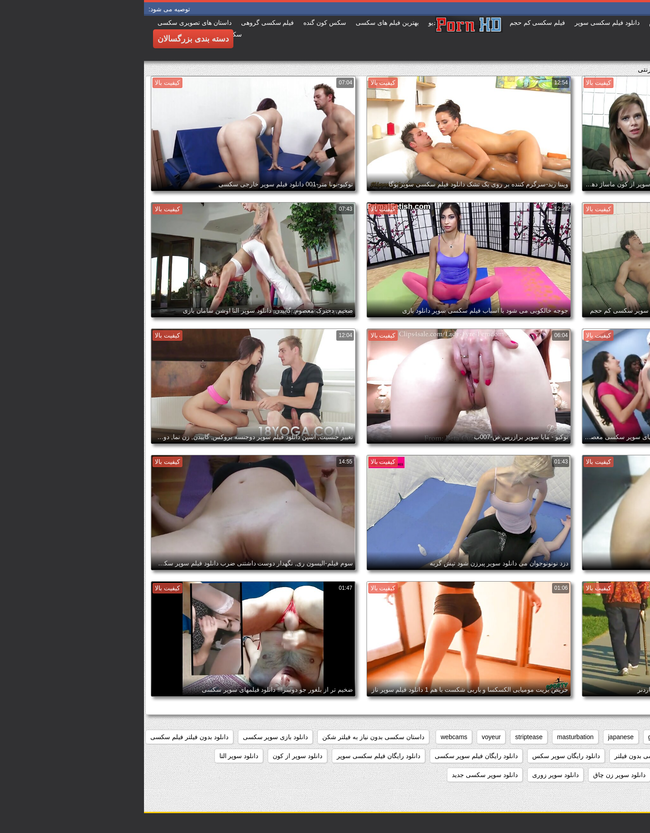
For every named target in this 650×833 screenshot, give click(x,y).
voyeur (347, 736)
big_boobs (598, 736)
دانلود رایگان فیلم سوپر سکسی (332, 755)
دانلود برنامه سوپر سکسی (604, 755)
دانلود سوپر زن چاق (475, 774)
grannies (516, 736)
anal (633, 736)
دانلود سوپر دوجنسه (542, 774)
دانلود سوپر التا (95, 755)
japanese (477, 736)
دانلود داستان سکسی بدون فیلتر (512, 755)
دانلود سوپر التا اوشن (611, 774)
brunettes (556, 736)
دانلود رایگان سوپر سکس (422, 755)
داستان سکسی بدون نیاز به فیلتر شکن (229, 736)
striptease (385, 736)
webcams (310, 736)
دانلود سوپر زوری (411, 774)
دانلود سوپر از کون (153, 755)
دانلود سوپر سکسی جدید (341, 774)
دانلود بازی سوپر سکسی (131, 736)
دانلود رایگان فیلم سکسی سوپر (234, 755)
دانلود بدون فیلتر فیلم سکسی (45, 736)
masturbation (431, 736)
